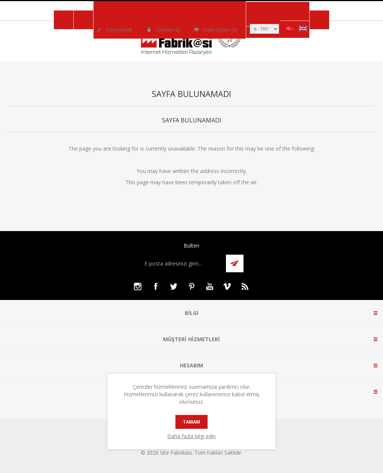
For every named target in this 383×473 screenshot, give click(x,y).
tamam (191, 422)
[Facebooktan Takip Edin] (156, 286)
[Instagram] (138, 286)
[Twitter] (174, 286)
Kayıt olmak (120, 29)
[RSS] (245, 286)
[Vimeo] (227, 286)
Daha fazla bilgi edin (191, 436)
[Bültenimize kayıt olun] (181, 263)
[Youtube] (209, 286)
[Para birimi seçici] (264, 29)
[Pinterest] (191, 286)
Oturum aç (168, 29)
